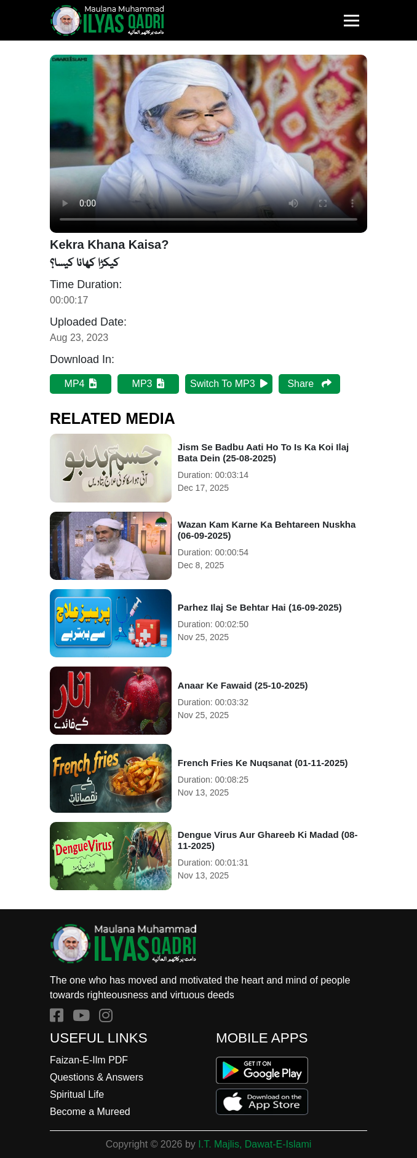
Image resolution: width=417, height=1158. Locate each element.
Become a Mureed (90, 1111)
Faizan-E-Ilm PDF (89, 1060)
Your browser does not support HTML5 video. (208, 144)
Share (309, 383)
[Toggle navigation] (351, 21)
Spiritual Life (77, 1094)
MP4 (81, 383)
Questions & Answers (96, 1077)
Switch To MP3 (229, 383)
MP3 (148, 383)
